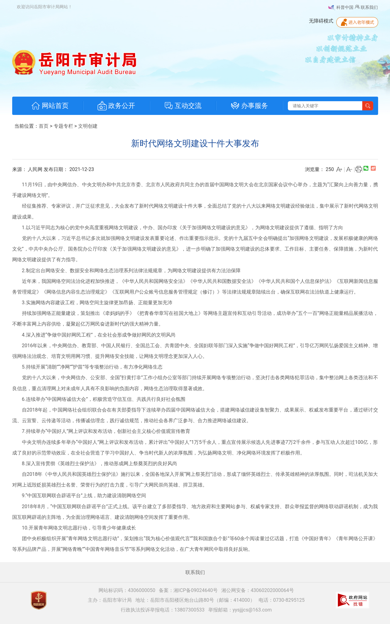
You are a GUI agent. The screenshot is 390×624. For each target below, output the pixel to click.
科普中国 (340, 7)
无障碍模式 (321, 21)
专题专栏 (63, 126)
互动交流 (183, 105)
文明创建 (88, 126)
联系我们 (366, 7)
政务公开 (116, 105)
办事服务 (249, 105)
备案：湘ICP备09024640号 (188, 590)
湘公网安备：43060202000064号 (257, 590)
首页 (43, 126)
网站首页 (50, 105)
